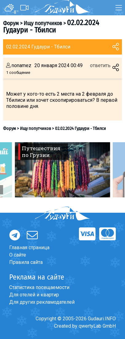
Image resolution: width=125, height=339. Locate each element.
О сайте (17, 255)
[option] (62, 169)
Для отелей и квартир (34, 295)
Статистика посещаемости (39, 287)
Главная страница (29, 247)
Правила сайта (26, 262)
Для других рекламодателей (42, 302)
